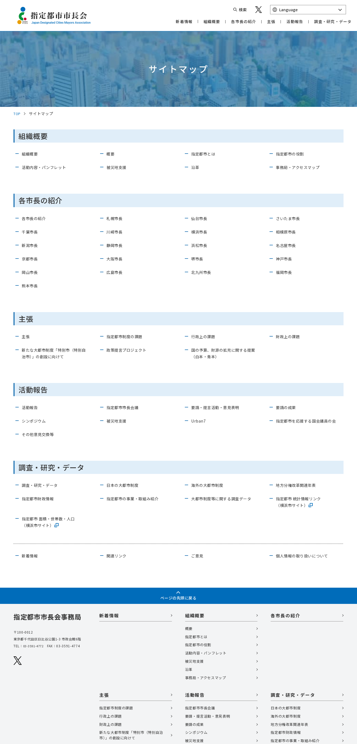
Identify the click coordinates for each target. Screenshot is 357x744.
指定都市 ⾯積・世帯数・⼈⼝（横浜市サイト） (52, 456)
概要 (111, 82)
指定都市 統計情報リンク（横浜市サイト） (302, 436)
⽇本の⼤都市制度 (124, 420)
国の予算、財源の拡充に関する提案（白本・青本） (223, 281)
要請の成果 (287, 335)
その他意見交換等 (40, 369)
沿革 (195, 95)
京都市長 (31, 187)
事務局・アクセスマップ (301, 95)
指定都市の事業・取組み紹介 (136, 433)
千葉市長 (31, 160)
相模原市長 (287, 160)
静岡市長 (115, 173)
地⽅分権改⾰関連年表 (299, 420)
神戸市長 (285, 187)
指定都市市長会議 (124, 335)
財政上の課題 (289, 264)
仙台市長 (200, 146)
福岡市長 (285, 200)
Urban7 (199, 349)
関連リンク (117, 490)
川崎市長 (115, 160)
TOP (17, 42)
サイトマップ (25, 711)
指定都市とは (205, 82)
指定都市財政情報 (40, 433)
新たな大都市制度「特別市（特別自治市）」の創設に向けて (54, 281)
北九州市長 (202, 200)
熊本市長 (31, 213)
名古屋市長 (287, 173)
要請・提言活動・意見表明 (218, 335)
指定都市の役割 (292, 82)
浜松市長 (200, 173)
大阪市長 (115, 187)
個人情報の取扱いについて (37, 702)
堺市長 (198, 187)
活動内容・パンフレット (47, 95)
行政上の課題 (205, 264)
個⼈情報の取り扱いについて (305, 490)
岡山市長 (31, 200)
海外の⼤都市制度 (209, 420)
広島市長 (115, 200)
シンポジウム (35, 349)
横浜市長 (200, 160)
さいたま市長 (289, 146)
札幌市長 (115, 146)
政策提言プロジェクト (129, 278)
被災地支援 (117, 95)
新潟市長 (31, 173)
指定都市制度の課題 (127, 264)
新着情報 (31, 490)
